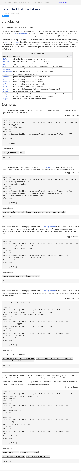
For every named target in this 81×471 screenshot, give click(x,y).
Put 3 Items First (33, 276)
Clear (22, 153)
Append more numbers (29, 452)
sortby (4, 94)
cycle (4, 66)
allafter (5, 59)
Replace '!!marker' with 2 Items (13, 276)
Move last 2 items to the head (13, 456)
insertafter (6, 69)
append (8, 42)
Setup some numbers (10, 452)
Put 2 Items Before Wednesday (13, 212)
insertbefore (7, 72)
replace (5, 91)
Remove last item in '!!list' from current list (18, 361)
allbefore (5, 61)
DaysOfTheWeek (50, 167)
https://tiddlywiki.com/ (60, 2)
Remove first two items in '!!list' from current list (54, 358)
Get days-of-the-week (10, 153)
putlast (5, 86)
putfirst (5, 84)
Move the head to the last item (37, 456)
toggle (4, 96)
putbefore (23, 33)
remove (16, 42)
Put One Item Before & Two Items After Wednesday (46, 212)
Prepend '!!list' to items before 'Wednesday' (18, 358)
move (4, 74)
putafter (14, 33)
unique (5, 99)
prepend (5, 77)
